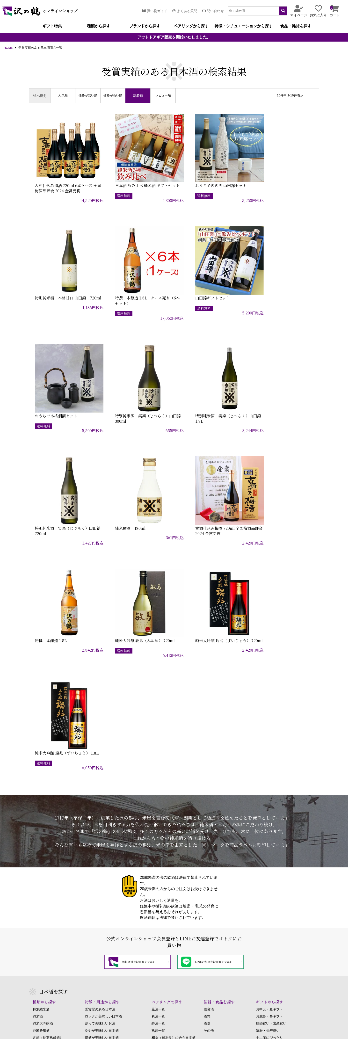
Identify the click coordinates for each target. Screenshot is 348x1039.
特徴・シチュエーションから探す (244, 26)
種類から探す (98, 26)
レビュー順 (163, 95)
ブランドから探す (144, 26)
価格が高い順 (112, 95)
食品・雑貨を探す (295, 26)
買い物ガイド (154, 11)
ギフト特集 (52, 26)
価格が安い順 (88, 95)
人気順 (63, 95)
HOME (8, 48)
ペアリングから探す (191, 26)
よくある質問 (184, 11)
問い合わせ (213, 11)
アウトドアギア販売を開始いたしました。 (174, 37)
